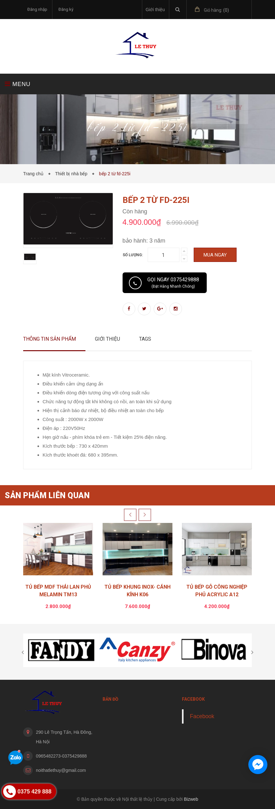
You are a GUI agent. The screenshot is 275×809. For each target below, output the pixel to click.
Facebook (202, 716)
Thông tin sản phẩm (49, 339)
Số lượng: (133, 255)
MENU (17, 84)
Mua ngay (215, 255)
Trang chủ (34, 173)
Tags (145, 339)
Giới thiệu (155, 9)
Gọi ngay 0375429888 (173, 283)
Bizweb (191, 799)
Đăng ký (65, 9)
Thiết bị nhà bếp (72, 173)
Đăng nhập (37, 9)
